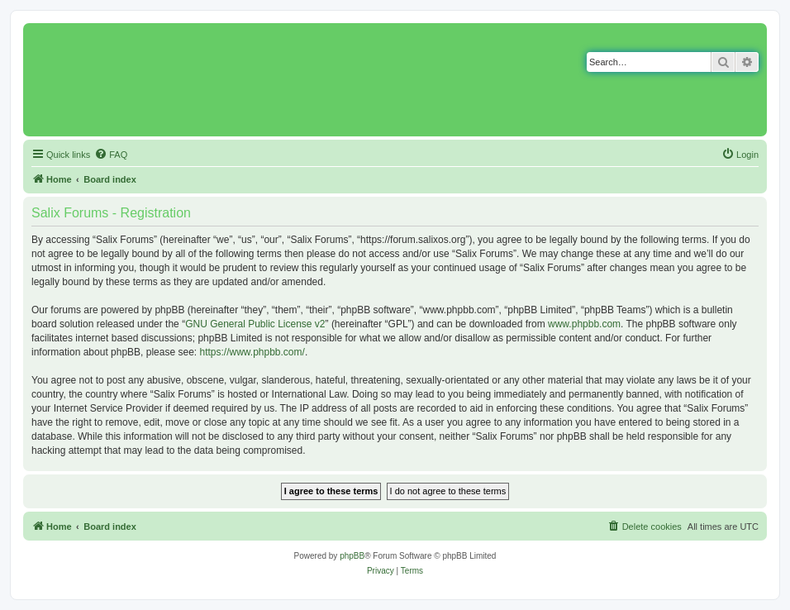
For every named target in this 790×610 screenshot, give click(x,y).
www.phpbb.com (584, 324)
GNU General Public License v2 (255, 324)
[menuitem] (110, 154)
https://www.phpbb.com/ (251, 352)
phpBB (352, 555)
